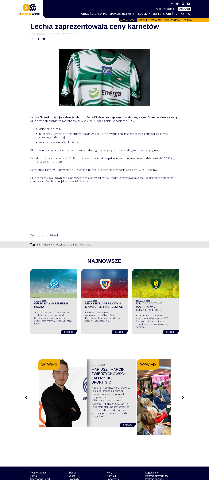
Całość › (69, 332)
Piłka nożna (85, 244)
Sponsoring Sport (122, 13)
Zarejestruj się (165, 9)
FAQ (109, 458)
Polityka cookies (154, 465)
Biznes (156, 13)
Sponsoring (99, 13)
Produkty (143, 13)
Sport (167, 13)
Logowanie (113, 465)
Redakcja (40, 33)
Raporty (143, 20)
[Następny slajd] (183, 390)
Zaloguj (184, 9)
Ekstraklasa (43, 244)
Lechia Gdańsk (69, 244)
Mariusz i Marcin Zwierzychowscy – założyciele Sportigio (131, 373)
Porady (187, 20)
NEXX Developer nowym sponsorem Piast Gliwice (104, 305)
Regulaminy (152, 458)
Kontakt (180, 13)
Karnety (55, 244)
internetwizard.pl (132, 474)
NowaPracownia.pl (106, 474)
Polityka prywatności (157, 461)
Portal (84, 13)
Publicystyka (173, 20)
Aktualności (127, 20)
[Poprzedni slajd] (26, 390)
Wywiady (156, 20)
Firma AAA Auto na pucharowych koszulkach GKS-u (149, 306)
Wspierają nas (38, 458)
